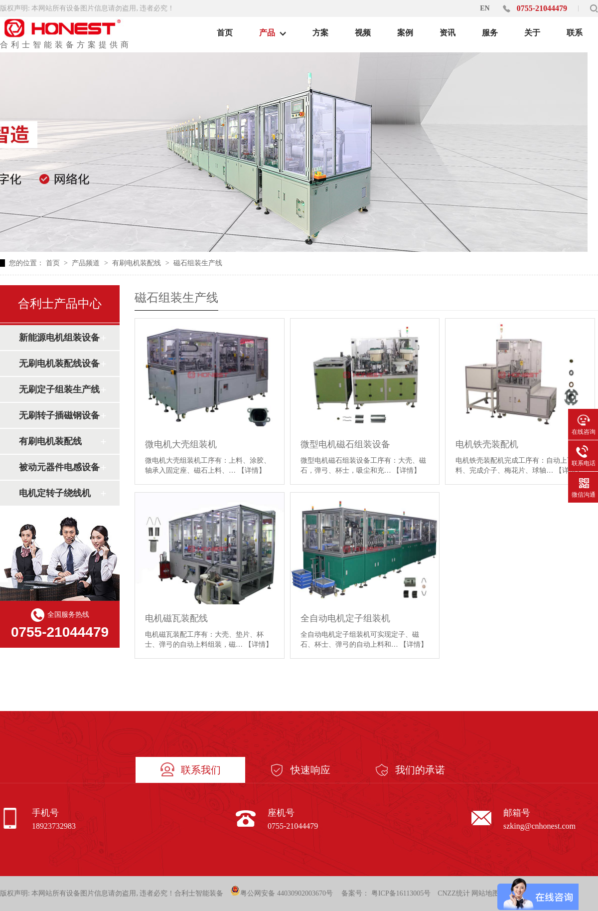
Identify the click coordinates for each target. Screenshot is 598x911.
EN (484, 8)
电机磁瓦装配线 (176, 618)
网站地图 (485, 893)
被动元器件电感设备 (59, 467)
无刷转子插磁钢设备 (59, 415)
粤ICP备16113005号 (401, 893)
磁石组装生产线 (197, 263)
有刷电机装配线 (137, 263)
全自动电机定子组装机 (345, 618)
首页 (54, 263)
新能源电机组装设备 (59, 338)
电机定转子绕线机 (55, 493)
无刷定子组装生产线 (59, 389)
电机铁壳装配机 (486, 444)
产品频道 (87, 263)
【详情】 (252, 470)
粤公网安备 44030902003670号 (281, 891)
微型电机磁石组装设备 (345, 444)
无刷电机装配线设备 (59, 363)
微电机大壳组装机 (181, 444)
